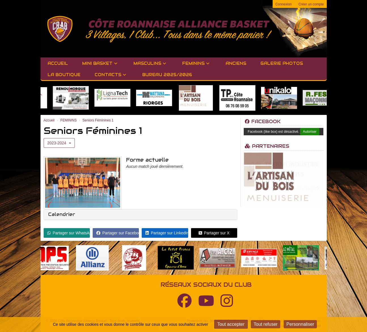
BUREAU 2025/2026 (167, 74)
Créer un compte (311, 4)
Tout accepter (231, 324)
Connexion (283, 4)
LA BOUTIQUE (64, 74)
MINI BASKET (99, 63)
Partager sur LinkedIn (166, 233)
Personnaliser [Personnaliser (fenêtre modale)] (300, 324)
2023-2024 (59, 143)
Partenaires (267, 146)
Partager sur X (214, 233)
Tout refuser (265, 324)
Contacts (110, 74)
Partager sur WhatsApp (68, 233)
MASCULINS (149, 63)
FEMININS (195, 63)
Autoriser (310, 132)
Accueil (58, 63)
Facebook (263, 122)
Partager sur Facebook (117, 233)
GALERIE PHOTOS (281, 63)
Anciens (236, 63)
